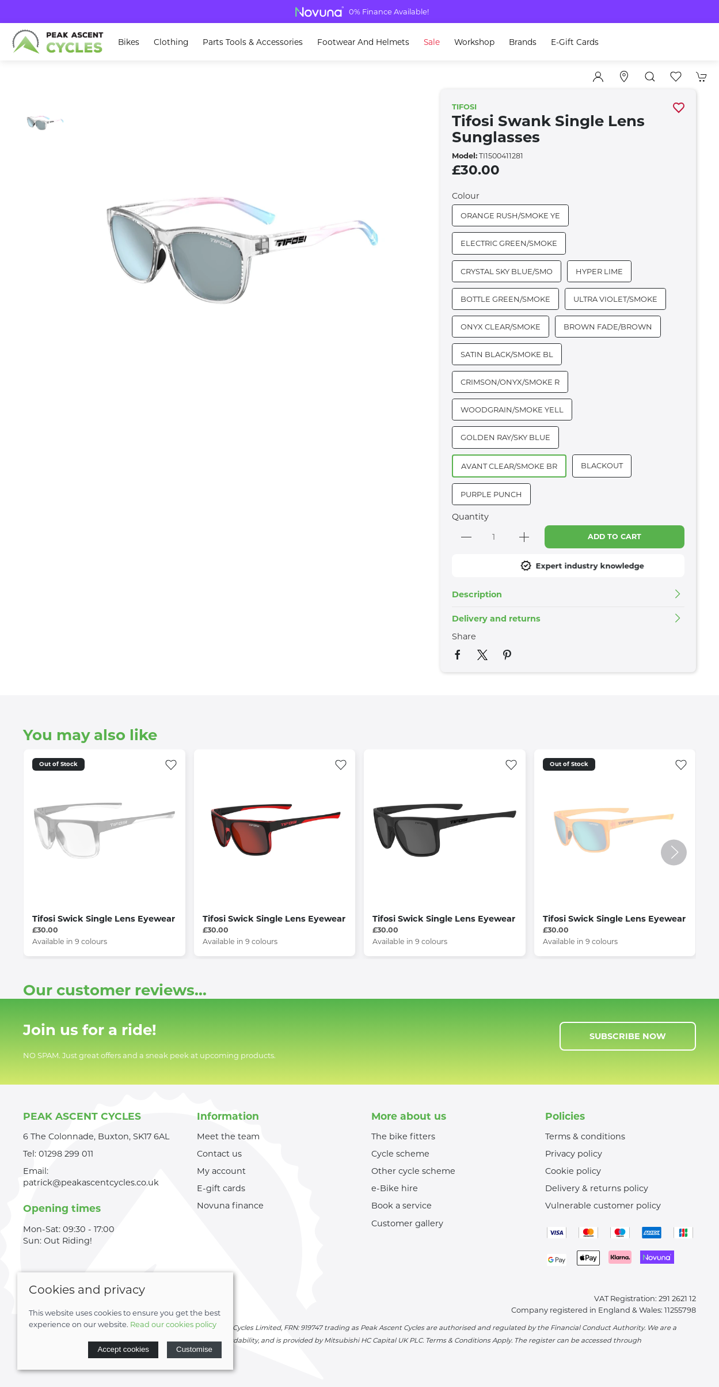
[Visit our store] (624, 76)
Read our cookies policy (173, 1324)
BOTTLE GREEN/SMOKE (505, 299)
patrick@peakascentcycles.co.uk (91, 1182)
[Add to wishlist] (171, 764)
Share (464, 636)
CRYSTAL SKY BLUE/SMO (507, 271)
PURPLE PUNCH (491, 494)
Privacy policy (573, 1154)
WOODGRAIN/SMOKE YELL (512, 409)
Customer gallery (407, 1223)
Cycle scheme (400, 1154)
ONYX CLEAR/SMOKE (501, 326)
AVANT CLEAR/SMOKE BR (509, 466)
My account (221, 1171)
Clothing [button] (171, 42)
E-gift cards (221, 1188)
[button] (650, 76)
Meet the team (228, 1136)
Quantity (470, 516)
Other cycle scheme (413, 1171)
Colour (466, 196)
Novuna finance (230, 1205)
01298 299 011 (66, 1154)
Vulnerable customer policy (603, 1205)
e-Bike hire (394, 1188)
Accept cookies (123, 1349)
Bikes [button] (128, 42)
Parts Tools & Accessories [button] (253, 42)
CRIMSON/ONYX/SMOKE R (510, 381)
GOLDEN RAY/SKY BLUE (505, 437)
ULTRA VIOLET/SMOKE (615, 299)
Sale (432, 42)
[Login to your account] (598, 76)
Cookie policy (573, 1171)
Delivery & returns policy (596, 1188)
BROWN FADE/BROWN (608, 326)
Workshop (474, 42)
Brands (523, 42)
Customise (194, 1349)
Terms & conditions (585, 1136)
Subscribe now (627, 1036)
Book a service (401, 1205)
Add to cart (614, 536)
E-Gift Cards (575, 42)
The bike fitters (403, 1136)
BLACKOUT (602, 465)
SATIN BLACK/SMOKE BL (507, 354)
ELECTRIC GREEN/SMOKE (509, 243)
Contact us (219, 1154)
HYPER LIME (599, 271)
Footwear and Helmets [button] (363, 42)
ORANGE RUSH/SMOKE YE (510, 215)
